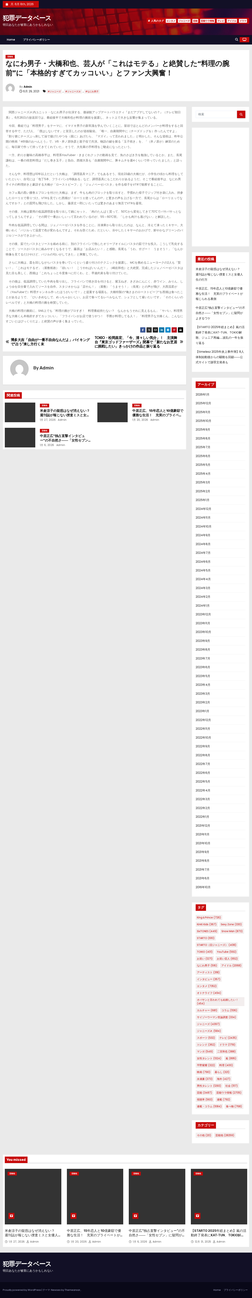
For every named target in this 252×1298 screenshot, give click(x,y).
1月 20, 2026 (140, 420)
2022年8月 (203, 755)
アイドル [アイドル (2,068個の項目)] (231, 965)
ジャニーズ (184, 20)
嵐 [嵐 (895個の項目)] (231, 1058)
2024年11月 (203, 517)
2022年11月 (203, 729)
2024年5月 (203, 570)
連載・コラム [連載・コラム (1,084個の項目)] (209, 1106)
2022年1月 (202, 817)
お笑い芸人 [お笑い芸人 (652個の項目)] (227, 958)
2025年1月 (203, 500)
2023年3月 (203, 694)
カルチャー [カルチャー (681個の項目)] (207, 1010)
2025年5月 (203, 465)
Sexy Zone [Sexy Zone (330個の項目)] (231, 924)
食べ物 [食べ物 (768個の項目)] (234, 1106)
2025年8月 (203, 438)
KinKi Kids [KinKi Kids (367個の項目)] (207, 924)
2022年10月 (203, 737)
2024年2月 (203, 597)
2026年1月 (203, 394)
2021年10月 (203, 843)
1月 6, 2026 (47, 445)
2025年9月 (203, 429)
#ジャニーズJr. (73, 91)
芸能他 (10, 56)
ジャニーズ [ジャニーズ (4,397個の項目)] (208, 1024)
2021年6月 (203, 878)
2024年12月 (203, 509)
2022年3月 (203, 799)
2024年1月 (203, 605)
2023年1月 (202, 711)
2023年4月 (203, 685)
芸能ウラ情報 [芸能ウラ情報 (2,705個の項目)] (228, 1092)
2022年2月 (203, 808)
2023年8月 (203, 649)
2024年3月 (203, 588)
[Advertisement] (220, 187)
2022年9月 (203, 746)
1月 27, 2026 (48, 420)
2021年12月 (203, 826)
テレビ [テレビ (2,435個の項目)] (228, 1038)
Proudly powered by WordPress (22, 1290)
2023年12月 (203, 614)
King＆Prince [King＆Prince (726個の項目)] (209, 917)
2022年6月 (203, 773)
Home (11, 40)
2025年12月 (203, 403)
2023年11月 (203, 623)
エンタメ (170, 20)
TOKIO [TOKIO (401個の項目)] (205, 952)
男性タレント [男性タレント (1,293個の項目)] (209, 1086)
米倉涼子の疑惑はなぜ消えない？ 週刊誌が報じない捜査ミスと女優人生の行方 (66, 415)
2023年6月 (203, 667)
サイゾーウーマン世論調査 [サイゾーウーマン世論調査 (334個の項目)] (216, 1017)
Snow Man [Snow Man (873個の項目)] (232, 931)
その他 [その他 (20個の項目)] (204, 1135)
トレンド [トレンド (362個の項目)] (206, 1044)
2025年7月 (203, 447)
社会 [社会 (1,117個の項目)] (231, 1086)
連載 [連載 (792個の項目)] (223, 1099)
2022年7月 (203, 764)
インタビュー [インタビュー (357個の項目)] (208, 979)
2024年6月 (203, 562)
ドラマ (243, 20)
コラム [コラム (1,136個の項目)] (229, 1010)
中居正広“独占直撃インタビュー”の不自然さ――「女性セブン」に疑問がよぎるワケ (65, 440)
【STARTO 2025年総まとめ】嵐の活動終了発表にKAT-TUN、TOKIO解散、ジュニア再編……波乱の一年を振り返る (218, 1237)
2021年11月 (203, 834)
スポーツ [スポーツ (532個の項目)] (206, 1038)
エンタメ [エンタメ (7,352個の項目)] (207, 986)
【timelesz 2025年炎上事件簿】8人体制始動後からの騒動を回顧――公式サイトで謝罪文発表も (220, 357)
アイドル (231, 20)
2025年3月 (203, 482)
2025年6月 (203, 456)
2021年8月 (203, 861)
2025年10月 (203, 421)
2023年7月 (203, 658)
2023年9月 (203, 641)
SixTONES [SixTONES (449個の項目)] (207, 931)
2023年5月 (203, 676)
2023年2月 (203, 702)
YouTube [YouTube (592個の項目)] (226, 952)
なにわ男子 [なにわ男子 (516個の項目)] (207, 965)
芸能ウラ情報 (207, 20)
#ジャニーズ (54, 91)
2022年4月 (203, 790)
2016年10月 (203, 887)
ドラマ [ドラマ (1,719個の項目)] (227, 1044)
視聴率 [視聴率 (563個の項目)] (205, 1099)
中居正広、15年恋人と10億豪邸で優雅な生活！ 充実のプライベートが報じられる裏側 (157, 415)
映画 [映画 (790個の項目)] (203, 1072)
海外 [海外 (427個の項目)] (223, 1079)
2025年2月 (203, 491)
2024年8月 (203, 544)
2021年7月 (203, 869)
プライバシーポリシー (36, 40)
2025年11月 (203, 412)
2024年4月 (203, 579)
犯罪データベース (27, 18)
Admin (28, 86)
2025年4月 (203, 474)
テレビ (220, 20)
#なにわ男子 (91, 91)
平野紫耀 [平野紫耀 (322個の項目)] (206, 1065)
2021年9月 (202, 852)
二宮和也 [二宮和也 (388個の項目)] (226, 1051)
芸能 (195, 20)
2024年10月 (204, 526)
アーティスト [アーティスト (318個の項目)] (208, 972)
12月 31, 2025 (203, 1242)
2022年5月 (203, 781)
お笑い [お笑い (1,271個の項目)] (205, 958)
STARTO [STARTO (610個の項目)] (205, 938)
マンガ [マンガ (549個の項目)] (205, 1051)
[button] (236, 39)
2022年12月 (203, 720)
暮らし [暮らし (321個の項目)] (222, 1072)
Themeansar (72, 1290)
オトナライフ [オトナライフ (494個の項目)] (209, 993)
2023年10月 (203, 632)
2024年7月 (203, 553)
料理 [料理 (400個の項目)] (226, 1065)
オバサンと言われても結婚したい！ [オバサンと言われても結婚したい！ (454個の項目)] (217, 1001)
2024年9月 (203, 535)
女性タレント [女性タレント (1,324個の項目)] (209, 1058)
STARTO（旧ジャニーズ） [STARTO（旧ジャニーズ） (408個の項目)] (216, 945)
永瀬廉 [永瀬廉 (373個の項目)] (205, 1079)
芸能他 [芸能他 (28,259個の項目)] (224, 1135)
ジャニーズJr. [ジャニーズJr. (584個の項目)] (209, 1031)
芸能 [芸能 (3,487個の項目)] (204, 1092)
